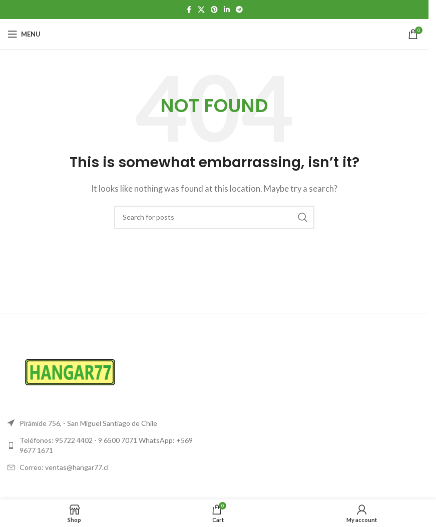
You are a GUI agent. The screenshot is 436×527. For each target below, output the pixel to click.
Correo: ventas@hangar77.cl (64, 467)
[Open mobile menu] (24, 34)
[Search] (214, 217)
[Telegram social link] (239, 10)
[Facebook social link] (189, 10)
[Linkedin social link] (227, 10)
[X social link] (201, 10)
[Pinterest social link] (214, 10)
